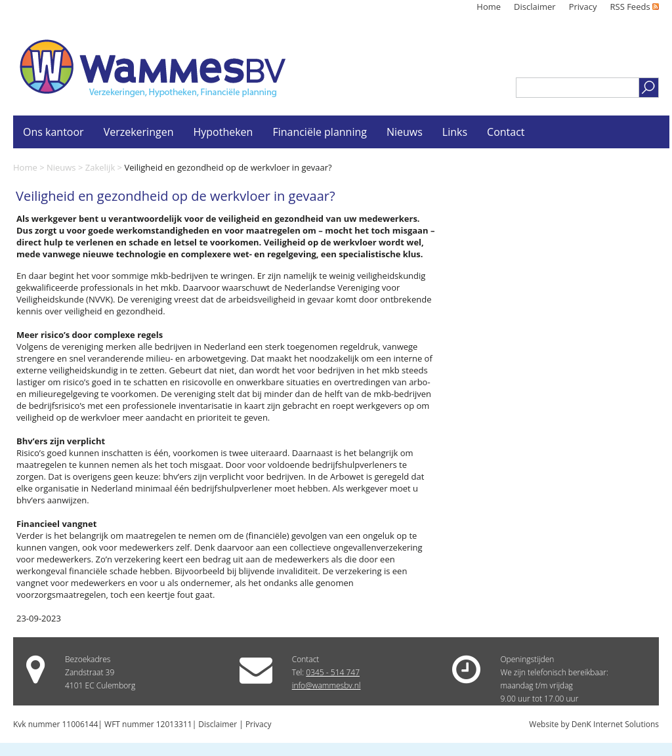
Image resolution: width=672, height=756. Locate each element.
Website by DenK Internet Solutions (594, 724)
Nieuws (61, 167)
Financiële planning (319, 132)
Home (488, 6)
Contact (505, 132)
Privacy (583, 6)
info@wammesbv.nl (326, 685)
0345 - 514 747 (333, 672)
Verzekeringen (139, 132)
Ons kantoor (53, 132)
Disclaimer (535, 6)
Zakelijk (100, 167)
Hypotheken (223, 132)
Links (454, 132)
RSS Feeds (635, 6)
